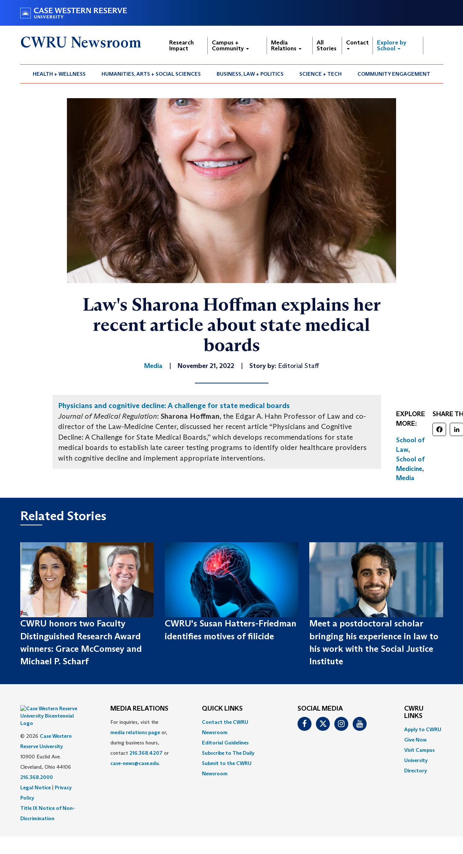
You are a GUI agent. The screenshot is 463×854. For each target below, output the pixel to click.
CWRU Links (414, 712)
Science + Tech (320, 74)
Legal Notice (35, 769)
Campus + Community (230, 45)
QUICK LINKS (222, 708)
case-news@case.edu (134, 763)
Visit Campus (419, 750)
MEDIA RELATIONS (139, 708)
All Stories (326, 45)
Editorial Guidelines (225, 742)
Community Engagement (393, 74)
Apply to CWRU (422, 729)
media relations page (135, 732)
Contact (357, 44)
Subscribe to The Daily (228, 753)
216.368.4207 (146, 753)
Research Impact (181, 45)
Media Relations (286, 45)
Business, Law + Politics (250, 74)
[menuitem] (59, 74)
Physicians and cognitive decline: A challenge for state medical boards (174, 405)
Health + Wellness (59, 74)
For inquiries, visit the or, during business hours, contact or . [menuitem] (139, 743)
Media (405, 478)
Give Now (415, 739)
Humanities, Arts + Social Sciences (151, 74)
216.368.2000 (36, 758)
